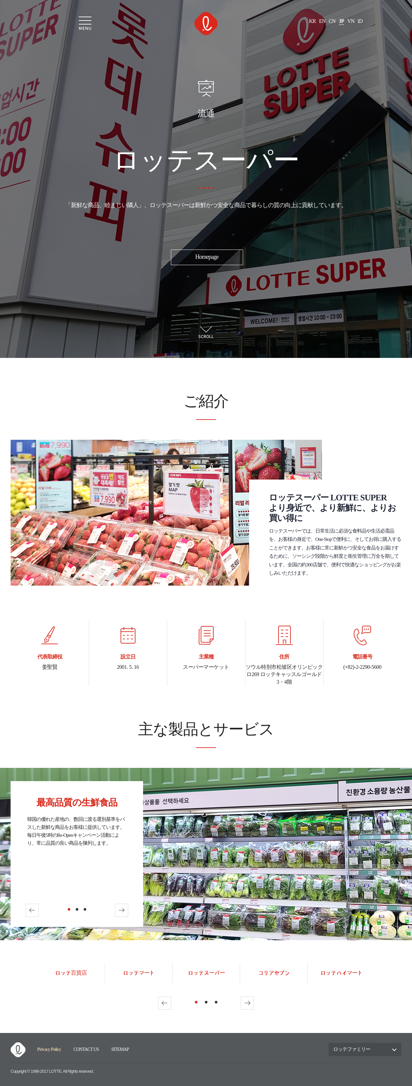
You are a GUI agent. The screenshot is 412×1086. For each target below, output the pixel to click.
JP (341, 21)
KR (312, 21)
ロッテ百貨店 (71, 973)
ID (360, 21)
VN (350, 21)
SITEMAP (120, 1049)
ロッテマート (139, 973)
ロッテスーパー (206, 973)
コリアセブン (274, 973)
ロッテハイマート (341, 973)
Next (121, 910)
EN (322, 21)
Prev (32, 910)
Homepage (207, 257)
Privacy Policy (49, 1049)
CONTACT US (86, 1049)
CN (332, 21)
